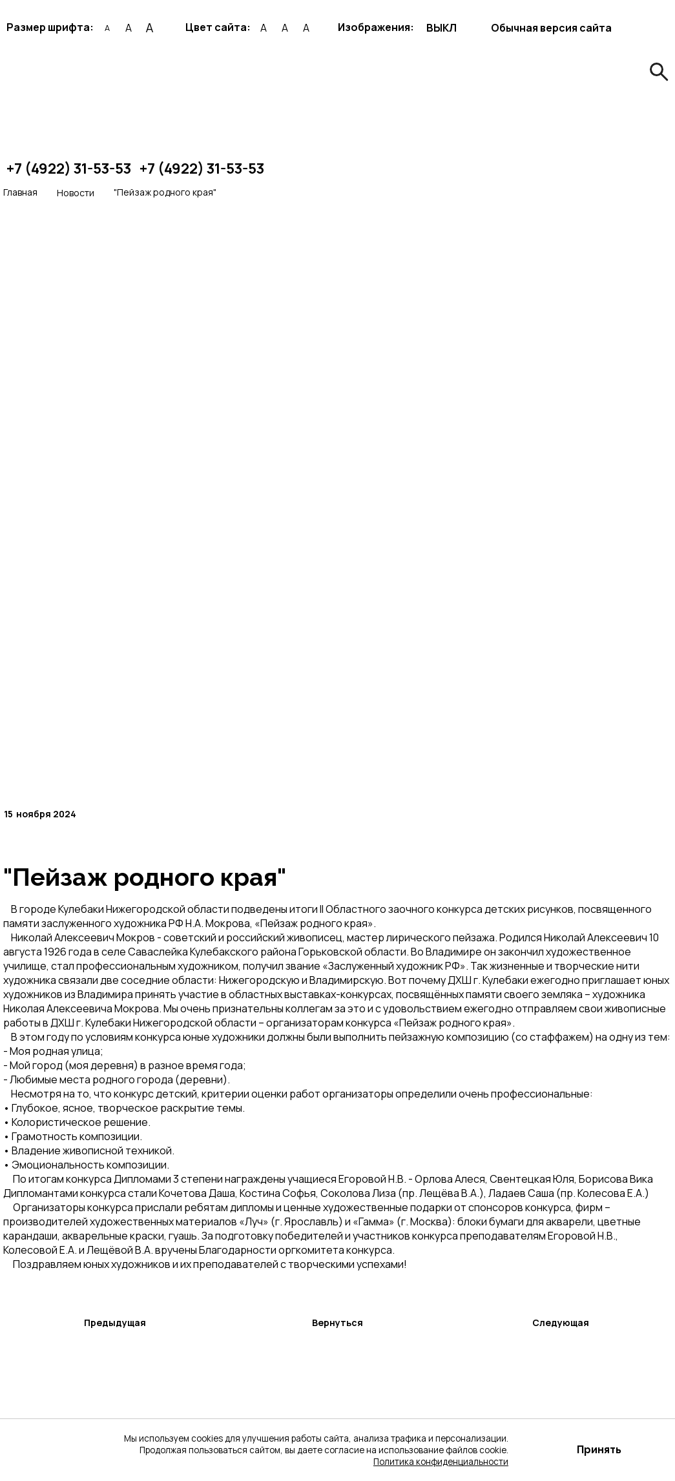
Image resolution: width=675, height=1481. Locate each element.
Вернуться (337, 1322)
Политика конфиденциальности (440, 1461)
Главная (20, 192)
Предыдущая (115, 1322)
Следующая (560, 1322)
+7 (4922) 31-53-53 (68, 168)
